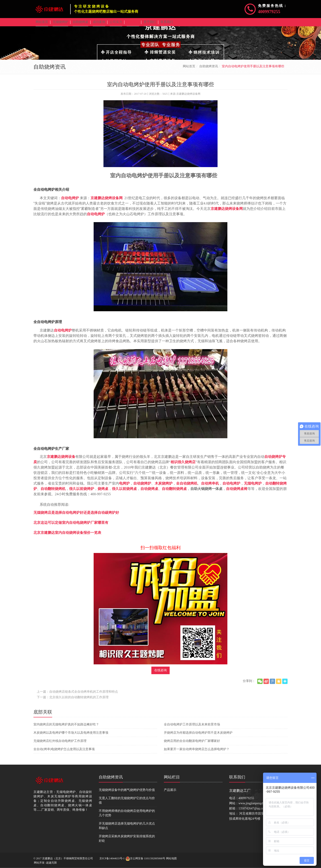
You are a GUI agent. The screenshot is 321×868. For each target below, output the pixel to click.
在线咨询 (160, 673)
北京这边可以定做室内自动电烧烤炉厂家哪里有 (70, 526)
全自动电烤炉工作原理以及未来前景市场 (192, 727)
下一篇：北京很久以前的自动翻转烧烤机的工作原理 (73, 700)
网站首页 (189, 69)
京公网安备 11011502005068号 (145, 858)
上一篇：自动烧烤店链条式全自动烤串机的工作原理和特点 (77, 694)
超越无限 (51, 862)
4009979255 (269, 11)
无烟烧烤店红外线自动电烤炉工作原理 (59, 744)
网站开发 (39, 862)
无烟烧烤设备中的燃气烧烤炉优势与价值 (127, 793)
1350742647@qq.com (252, 811)
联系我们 (237, 780)
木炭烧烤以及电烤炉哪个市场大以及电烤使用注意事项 (70, 735)
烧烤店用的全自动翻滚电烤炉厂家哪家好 (192, 744)
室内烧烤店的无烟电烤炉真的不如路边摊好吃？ (66, 727)
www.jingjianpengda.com (255, 806)
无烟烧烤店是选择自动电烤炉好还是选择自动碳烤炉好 (76, 516)
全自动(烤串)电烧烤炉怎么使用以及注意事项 (64, 752)
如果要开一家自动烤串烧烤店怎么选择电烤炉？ (196, 752)
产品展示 (170, 793)
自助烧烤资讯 (208, 69)
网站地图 (171, 858)
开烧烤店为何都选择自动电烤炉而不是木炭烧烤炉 (198, 735)
